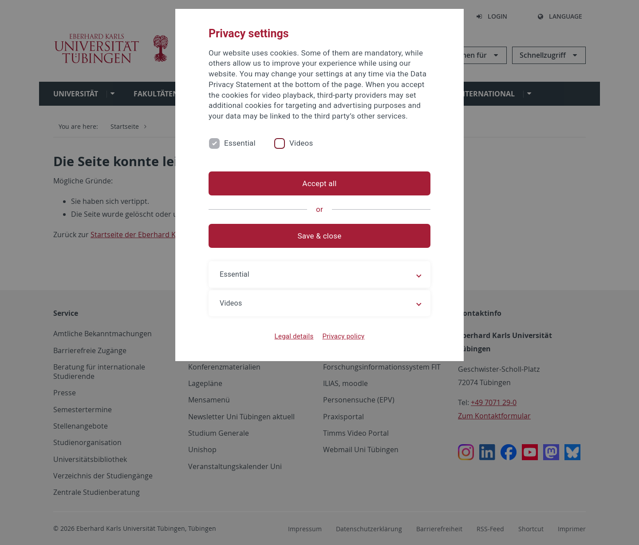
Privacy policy (343, 336)
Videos (301, 143)
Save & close (320, 235)
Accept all (319, 183)
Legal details (294, 336)
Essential (240, 143)
